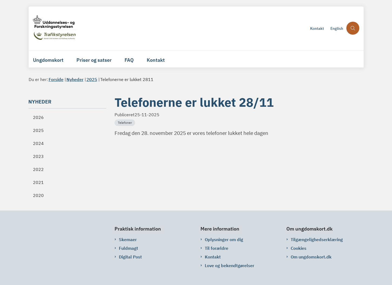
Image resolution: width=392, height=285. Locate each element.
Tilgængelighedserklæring (317, 239)
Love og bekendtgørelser (229, 265)
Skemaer (128, 239)
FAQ (129, 60)
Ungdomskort (48, 60)
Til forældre (216, 248)
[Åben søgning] (352, 28)
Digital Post (130, 257)
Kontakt (156, 60)
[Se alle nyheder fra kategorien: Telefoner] (125, 122)
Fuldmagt (128, 248)
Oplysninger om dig (224, 239)
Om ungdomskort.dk (311, 257)
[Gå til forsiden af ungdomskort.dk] (170, 28)
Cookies (298, 248)
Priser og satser (94, 60)
